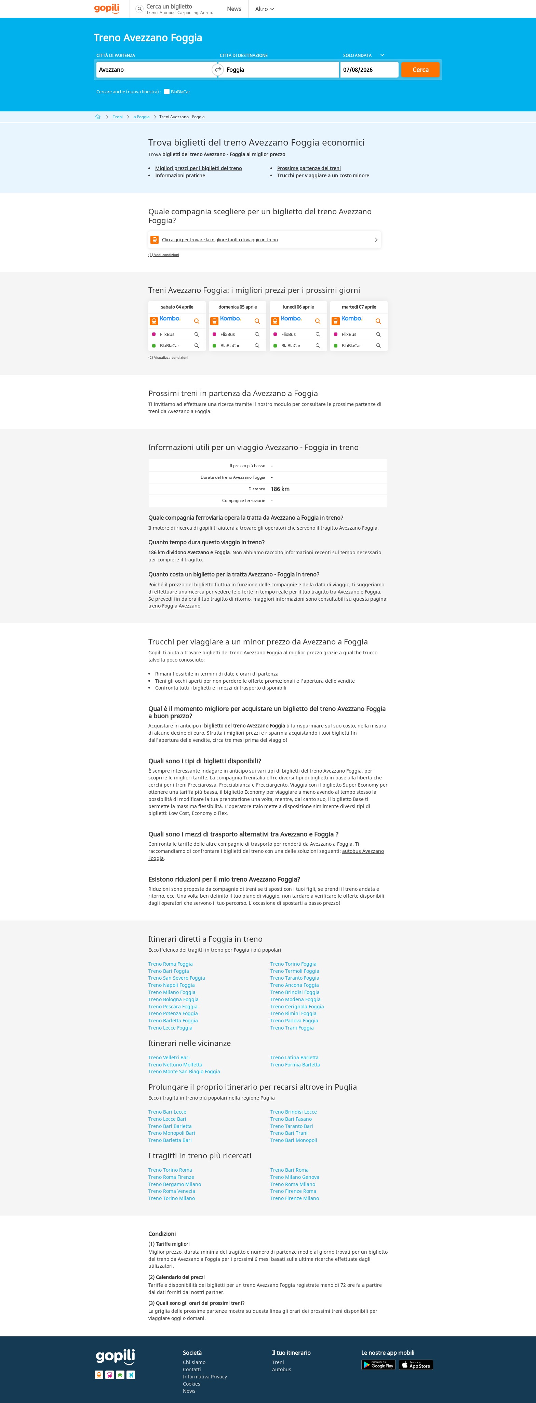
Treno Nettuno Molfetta (175, 1064)
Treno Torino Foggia (293, 964)
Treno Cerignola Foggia (297, 1006)
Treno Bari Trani (289, 1133)
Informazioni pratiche (180, 175)
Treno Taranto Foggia (294, 978)
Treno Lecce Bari (167, 1119)
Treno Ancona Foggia (294, 985)
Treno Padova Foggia (294, 1020)
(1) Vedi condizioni (163, 254)
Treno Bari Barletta (170, 1126)
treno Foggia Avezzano (174, 605)
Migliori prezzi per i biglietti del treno (198, 168)
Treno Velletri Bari (169, 1057)
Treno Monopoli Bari (171, 1133)
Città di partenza (115, 55)
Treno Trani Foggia (292, 1027)
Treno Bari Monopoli (293, 1140)
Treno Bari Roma (289, 1170)
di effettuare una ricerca (176, 591)
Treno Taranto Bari (291, 1126)
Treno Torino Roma (170, 1170)
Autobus (281, 1369)
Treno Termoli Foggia (294, 971)
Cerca (421, 70)
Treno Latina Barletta (294, 1057)
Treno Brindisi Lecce (293, 1111)
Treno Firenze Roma (293, 1191)
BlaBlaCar (177, 92)
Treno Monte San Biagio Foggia (184, 1071)
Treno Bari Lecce (167, 1111)
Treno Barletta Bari (170, 1140)
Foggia (241, 949)
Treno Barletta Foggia (173, 1020)
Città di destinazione (244, 55)
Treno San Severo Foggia (176, 978)
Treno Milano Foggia (172, 992)
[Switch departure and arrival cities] (218, 70)
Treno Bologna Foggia (173, 999)
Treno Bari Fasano (291, 1119)
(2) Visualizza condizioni (168, 357)
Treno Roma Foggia (170, 964)
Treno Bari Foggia (168, 971)
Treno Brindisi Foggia (295, 992)
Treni (118, 117)
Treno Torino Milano (171, 1198)
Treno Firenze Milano (294, 1198)
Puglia (267, 1097)
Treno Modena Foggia (295, 999)
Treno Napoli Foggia (171, 985)
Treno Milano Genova (294, 1177)
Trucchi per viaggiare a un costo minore (323, 175)
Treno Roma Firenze (171, 1177)
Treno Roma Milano (292, 1184)
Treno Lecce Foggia (170, 1027)
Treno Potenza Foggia (173, 1013)
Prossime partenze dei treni (309, 168)
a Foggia (142, 117)
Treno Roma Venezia (171, 1191)
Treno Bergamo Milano (174, 1184)
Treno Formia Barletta (295, 1064)
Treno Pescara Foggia (173, 1006)
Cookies (191, 1383)
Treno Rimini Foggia (293, 1013)
